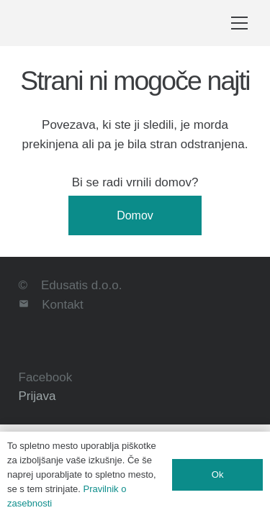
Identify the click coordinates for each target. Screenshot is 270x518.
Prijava (37, 396)
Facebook (46, 377)
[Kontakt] (30, 304)
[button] (239, 23)
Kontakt (63, 305)
